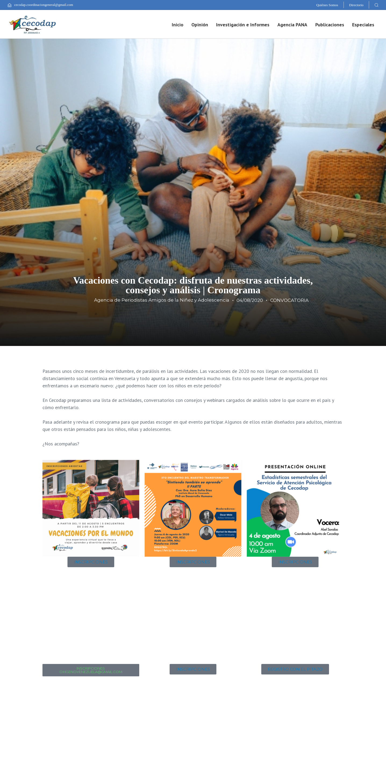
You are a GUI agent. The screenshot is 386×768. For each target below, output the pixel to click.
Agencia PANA (292, 25)
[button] (376, 5)
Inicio (177, 25)
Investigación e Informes (242, 25)
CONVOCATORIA (289, 300)
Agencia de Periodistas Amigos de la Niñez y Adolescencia (161, 300)
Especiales (363, 25)
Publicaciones (329, 25)
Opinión (199, 25)
